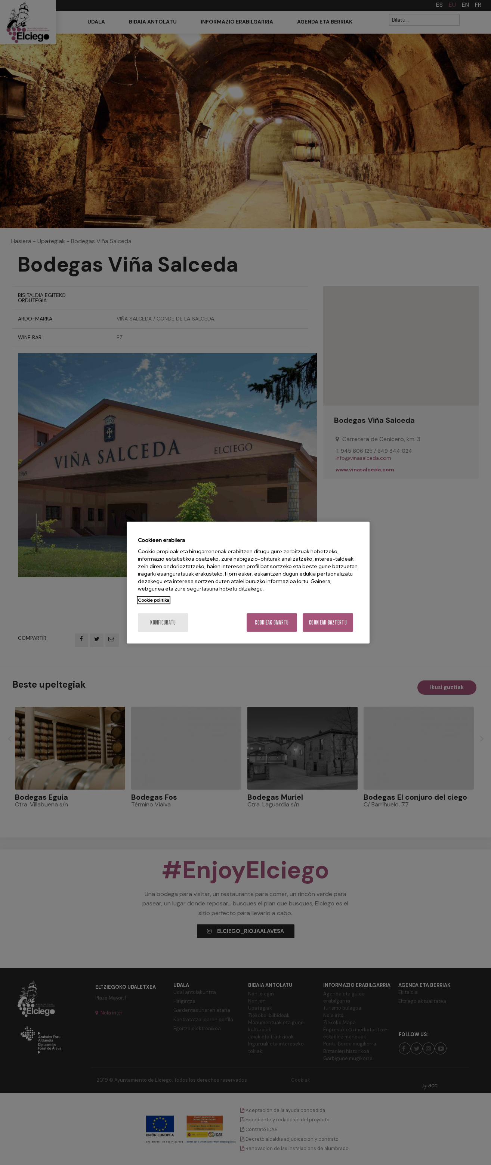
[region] (248, 582)
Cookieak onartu (271, 622)
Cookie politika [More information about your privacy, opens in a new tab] (153, 600)
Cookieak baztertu (328, 622)
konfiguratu (163, 622)
